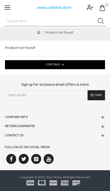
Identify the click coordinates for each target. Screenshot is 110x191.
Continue (53, 64)
